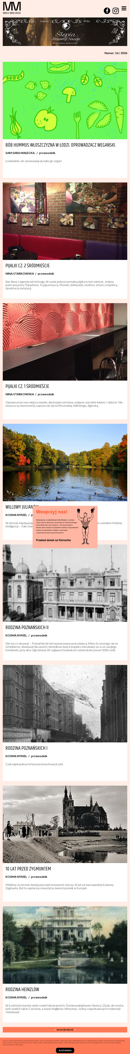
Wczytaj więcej (65, 1029)
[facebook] (107, 10)
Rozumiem (65, 1050)
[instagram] (116, 11)
